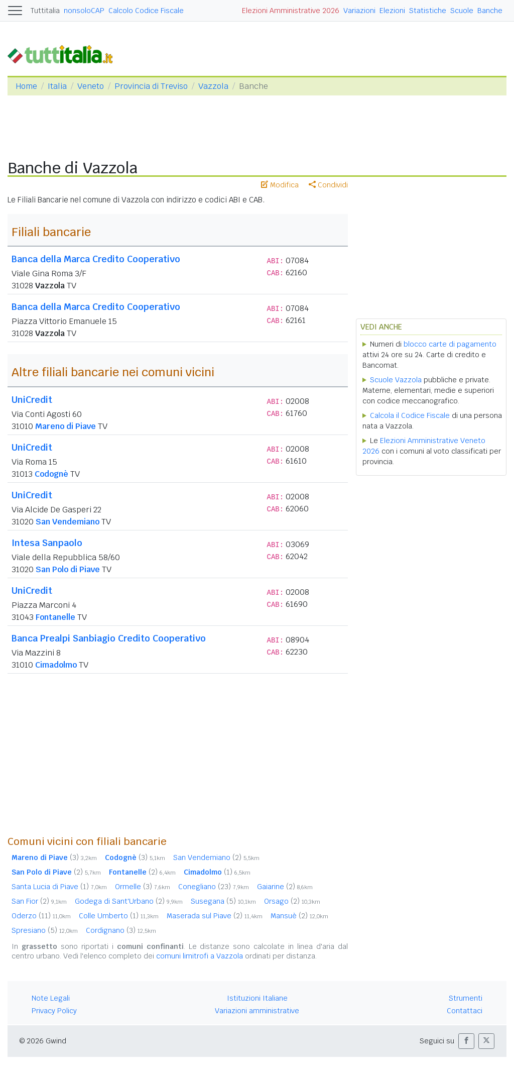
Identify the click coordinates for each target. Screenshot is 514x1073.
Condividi (328, 184)
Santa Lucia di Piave (59, 886)
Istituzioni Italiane (257, 998)
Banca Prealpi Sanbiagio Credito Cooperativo (109, 638)
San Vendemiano (67, 521)
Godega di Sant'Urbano (129, 901)
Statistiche (427, 10)
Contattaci (464, 1010)
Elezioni (392, 10)
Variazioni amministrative (257, 1010)
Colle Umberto (119, 915)
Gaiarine (285, 886)
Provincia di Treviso (151, 86)
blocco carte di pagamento (450, 344)
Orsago (292, 901)
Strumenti (465, 998)
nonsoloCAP (84, 10)
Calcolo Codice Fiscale (146, 10)
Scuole (461, 10)
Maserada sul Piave (215, 915)
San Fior (39, 901)
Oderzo (41, 915)
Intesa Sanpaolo (47, 543)
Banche (489, 10)
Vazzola (213, 86)
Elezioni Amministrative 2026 (290, 10)
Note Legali (51, 998)
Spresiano (45, 930)
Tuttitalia (45, 10)
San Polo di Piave (68, 569)
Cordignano (121, 930)
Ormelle (142, 886)
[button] (466, 1041)
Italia (57, 86)
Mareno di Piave (65, 426)
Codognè (51, 474)
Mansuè (299, 915)
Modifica (280, 184)
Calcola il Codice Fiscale (410, 415)
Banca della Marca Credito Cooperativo (96, 259)
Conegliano (213, 886)
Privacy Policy (54, 1010)
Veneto (90, 86)
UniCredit (32, 399)
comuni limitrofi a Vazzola (199, 955)
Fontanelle (55, 617)
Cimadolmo (56, 665)
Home (26, 86)
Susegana (223, 901)
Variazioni (359, 10)
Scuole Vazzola (396, 379)
